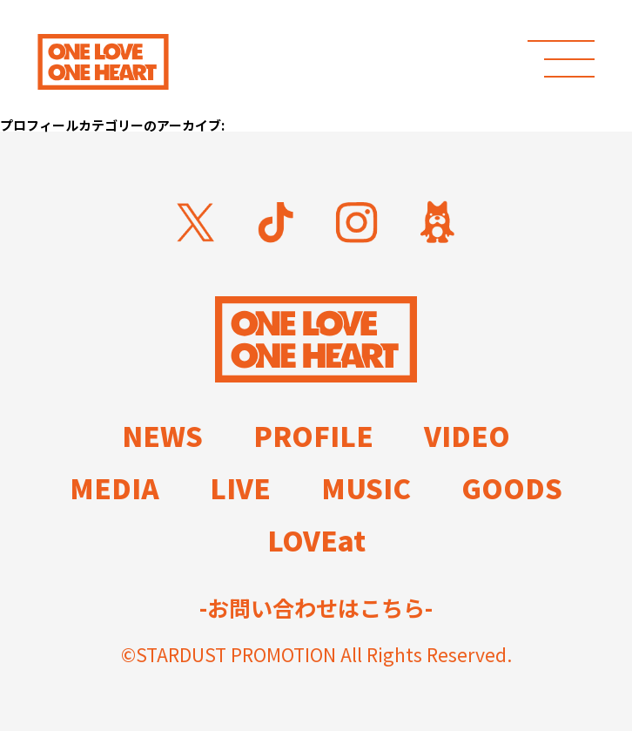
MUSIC (366, 487)
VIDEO (467, 435)
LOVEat (316, 539)
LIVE (240, 487)
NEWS (162, 435)
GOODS (511, 487)
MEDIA (114, 487)
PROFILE (313, 435)
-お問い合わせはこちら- (316, 608)
